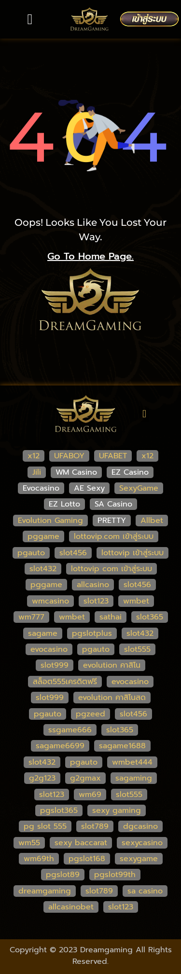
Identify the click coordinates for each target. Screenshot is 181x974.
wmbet (136, 601)
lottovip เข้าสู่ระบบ (132, 553)
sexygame (139, 858)
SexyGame (138, 488)
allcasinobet (71, 907)
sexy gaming (116, 810)
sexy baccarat (81, 843)
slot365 (149, 617)
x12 (34, 456)
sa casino (145, 891)
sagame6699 (60, 746)
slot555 (137, 649)
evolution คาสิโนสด (112, 697)
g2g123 (42, 778)
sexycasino (142, 843)
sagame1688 (122, 746)
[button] (30, 19)
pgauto (31, 553)
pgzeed (90, 714)
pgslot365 (59, 810)
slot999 (55, 665)
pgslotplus (92, 633)
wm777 (31, 617)
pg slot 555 (45, 826)
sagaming (133, 778)
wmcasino (50, 601)
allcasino (93, 584)
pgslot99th (115, 874)
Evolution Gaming (50, 520)
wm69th (39, 858)
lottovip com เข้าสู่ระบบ (111, 569)
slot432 (42, 569)
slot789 (95, 826)
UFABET (113, 456)
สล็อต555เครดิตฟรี (65, 681)
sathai (110, 617)
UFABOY (69, 456)
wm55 (29, 843)
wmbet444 (132, 762)
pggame (43, 536)
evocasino (49, 649)
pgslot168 (87, 858)
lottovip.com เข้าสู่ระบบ (113, 536)
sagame (42, 633)
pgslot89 (63, 874)
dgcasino (140, 826)
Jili (36, 472)
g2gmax (85, 778)
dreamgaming (44, 891)
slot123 (96, 601)
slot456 (73, 553)
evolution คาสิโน (111, 665)
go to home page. (90, 256)
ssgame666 (70, 730)
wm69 (90, 794)
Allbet (151, 520)
